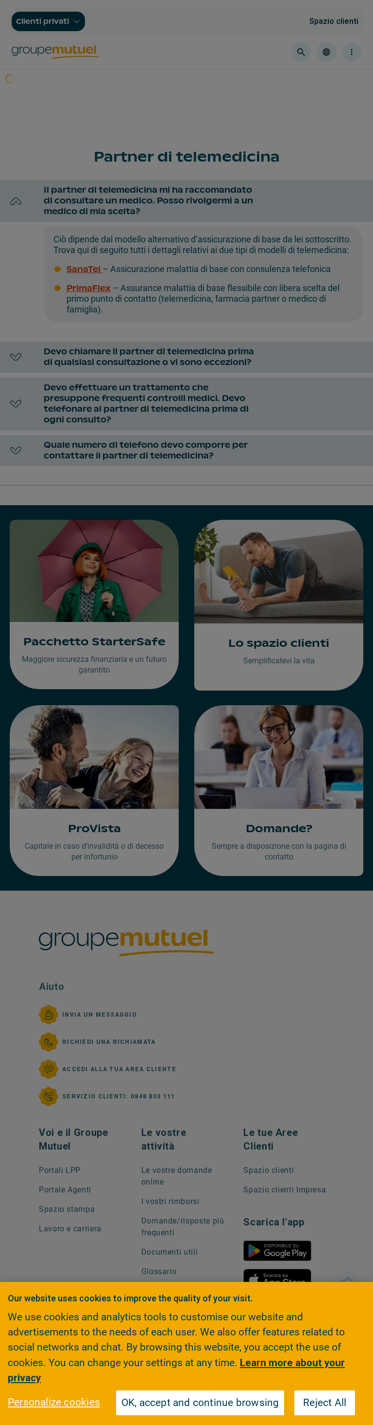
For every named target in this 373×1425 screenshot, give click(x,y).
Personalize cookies (54, 1402)
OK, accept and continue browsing (200, 1402)
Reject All (324, 1402)
